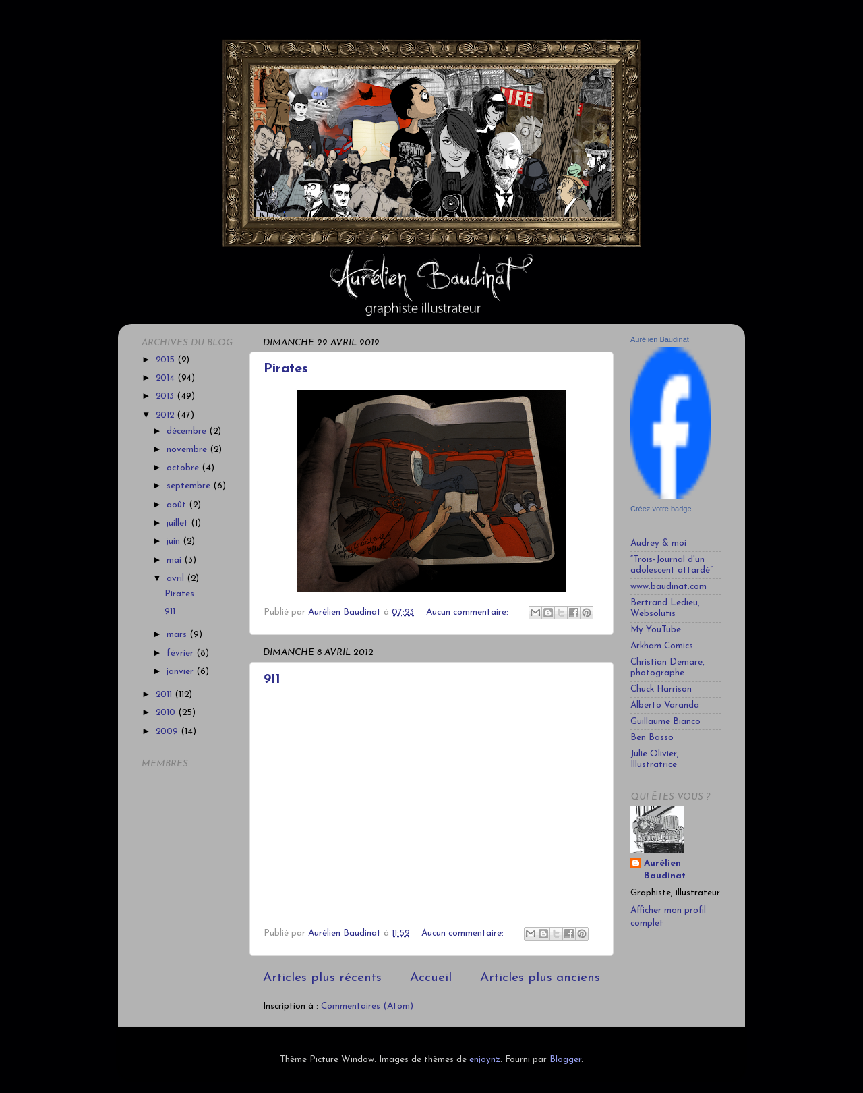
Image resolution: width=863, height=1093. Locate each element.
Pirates (286, 369)
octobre (184, 468)
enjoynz (484, 1059)
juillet (179, 523)
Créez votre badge (661, 509)
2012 (166, 415)
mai (175, 560)
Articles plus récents (322, 978)
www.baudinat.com (668, 586)
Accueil (431, 978)
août (178, 505)
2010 (167, 712)
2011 (165, 694)
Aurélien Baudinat (659, 339)
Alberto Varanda (664, 705)
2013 (166, 396)
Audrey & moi (658, 543)
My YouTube (655, 629)
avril (177, 578)
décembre (188, 431)
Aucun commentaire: (468, 612)
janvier (181, 671)
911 (272, 679)
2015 (166, 360)
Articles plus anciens (540, 978)
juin (175, 541)
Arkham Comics (661, 646)
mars (178, 634)
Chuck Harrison (661, 689)
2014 (166, 378)
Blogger (565, 1059)
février (181, 653)
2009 (168, 731)
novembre (188, 449)
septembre (190, 486)
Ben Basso (652, 737)
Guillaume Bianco (665, 721)
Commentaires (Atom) (367, 1006)
